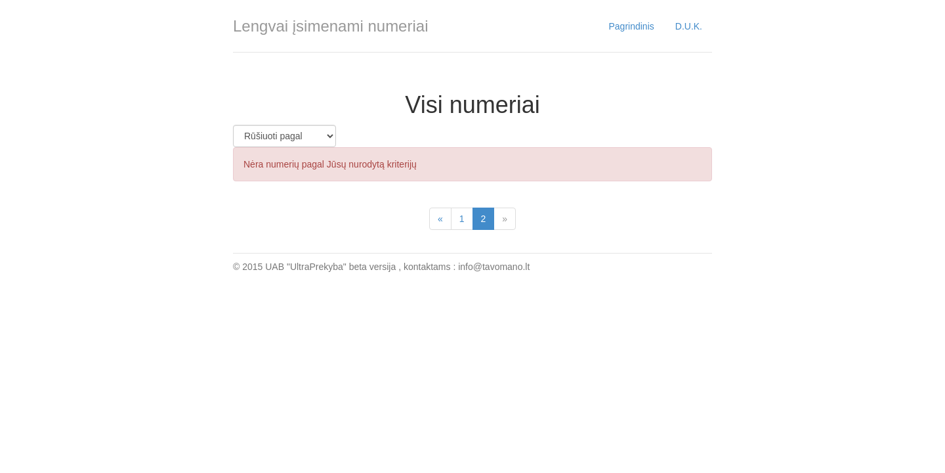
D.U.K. (688, 26)
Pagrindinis (631, 26)
